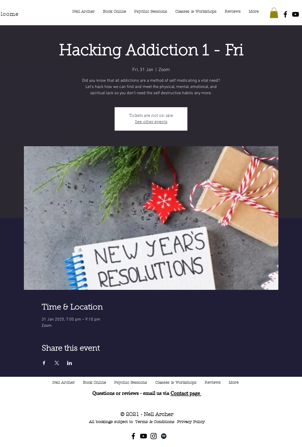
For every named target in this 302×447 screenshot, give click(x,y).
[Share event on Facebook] (44, 363)
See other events (151, 122)
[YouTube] (295, 14)
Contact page (185, 393)
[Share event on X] (56, 363)
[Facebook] (285, 14)
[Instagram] (153, 436)
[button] (274, 13)
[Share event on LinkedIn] (69, 363)
